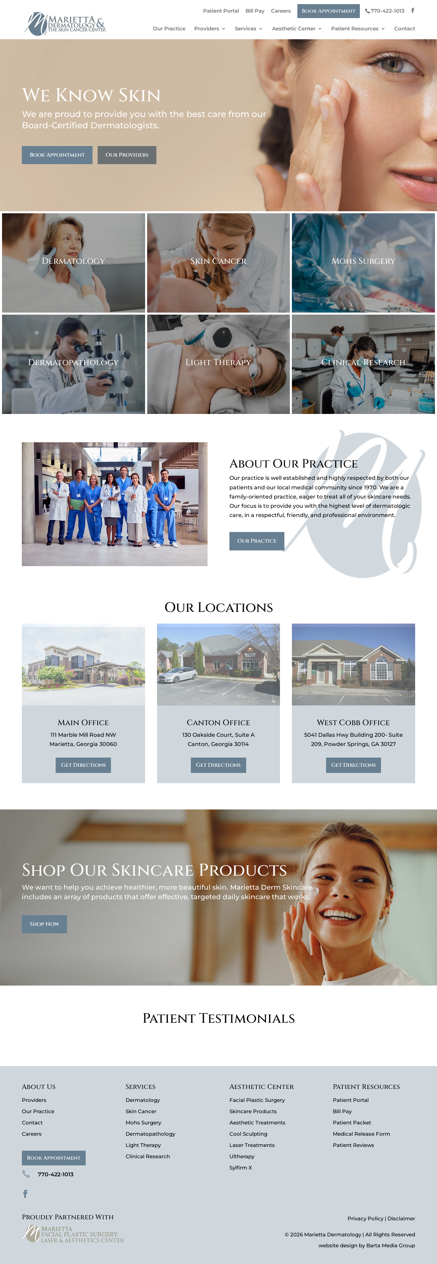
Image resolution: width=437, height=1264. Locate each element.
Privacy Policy (365, 1218)
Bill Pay (255, 10)
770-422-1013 (388, 11)
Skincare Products (253, 1111)
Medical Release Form (361, 1134)
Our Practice (169, 29)
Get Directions (83, 765)
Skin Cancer (141, 1111)
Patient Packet (352, 1122)
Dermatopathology (150, 1134)
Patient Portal (221, 10)
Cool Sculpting (248, 1134)
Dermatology (143, 1100)
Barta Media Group (390, 1245)
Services (245, 29)
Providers (206, 29)
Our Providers (127, 155)
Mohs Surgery (143, 1122)
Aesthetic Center (293, 29)
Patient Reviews (353, 1145)
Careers (281, 10)
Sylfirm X (240, 1167)
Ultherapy (241, 1156)
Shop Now (44, 924)
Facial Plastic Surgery (257, 1100)
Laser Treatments (252, 1145)
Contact (404, 29)
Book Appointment (328, 11)
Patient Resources (355, 29)
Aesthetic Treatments (257, 1122)
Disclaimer (401, 1218)
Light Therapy (143, 1145)
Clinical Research (148, 1156)
